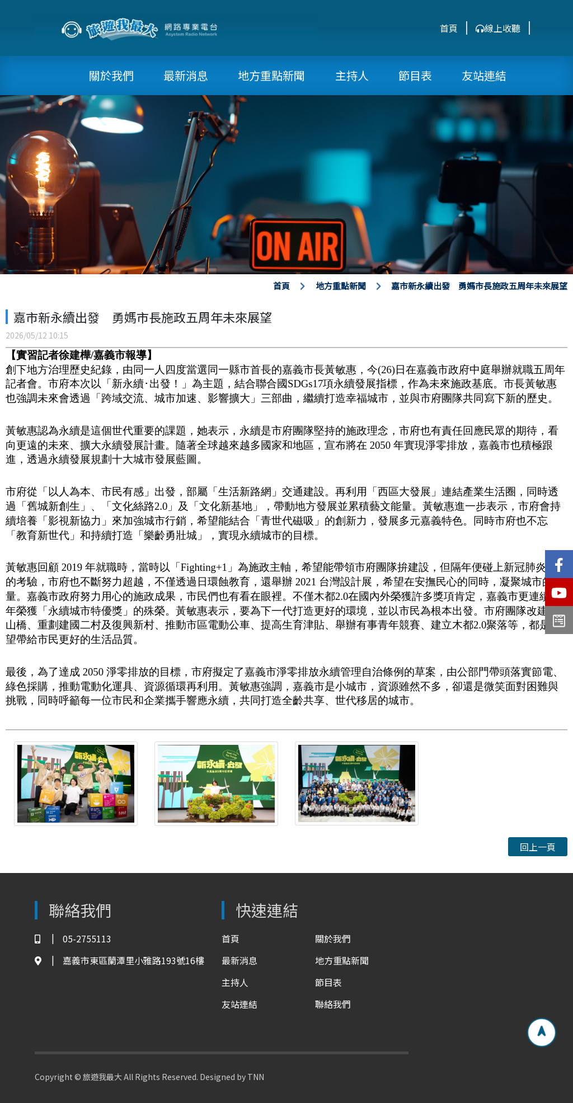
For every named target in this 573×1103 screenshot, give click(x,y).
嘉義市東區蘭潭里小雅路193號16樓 (119, 960)
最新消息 (185, 75)
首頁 (449, 28)
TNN (255, 1076)
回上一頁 (538, 846)
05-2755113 (73, 939)
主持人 (352, 75)
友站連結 (484, 75)
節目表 (415, 75)
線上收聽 (498, 28)
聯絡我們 (333, 1004)
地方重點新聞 (271, 75)
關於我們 (111, 75)
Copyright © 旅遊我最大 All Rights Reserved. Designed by (141, 1076)
